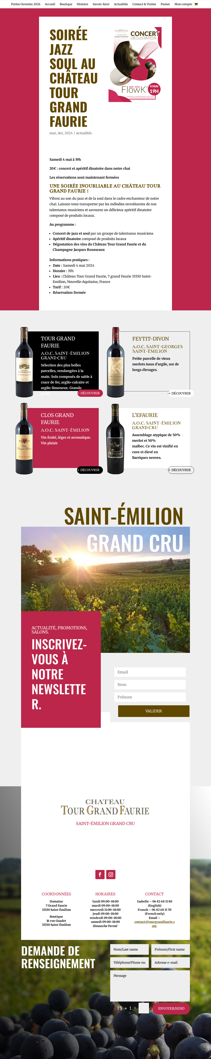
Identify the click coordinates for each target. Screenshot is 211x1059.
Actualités (121, 4)
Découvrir (90, 393)
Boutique (66, 4)
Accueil (50, 4)
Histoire (82, 4)
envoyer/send (171, 1009)
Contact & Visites (144, 4)
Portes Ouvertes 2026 (25, 4)
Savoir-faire (101, 4)
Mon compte (183, 4)
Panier (165, 4)
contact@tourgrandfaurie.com (154, 925)
